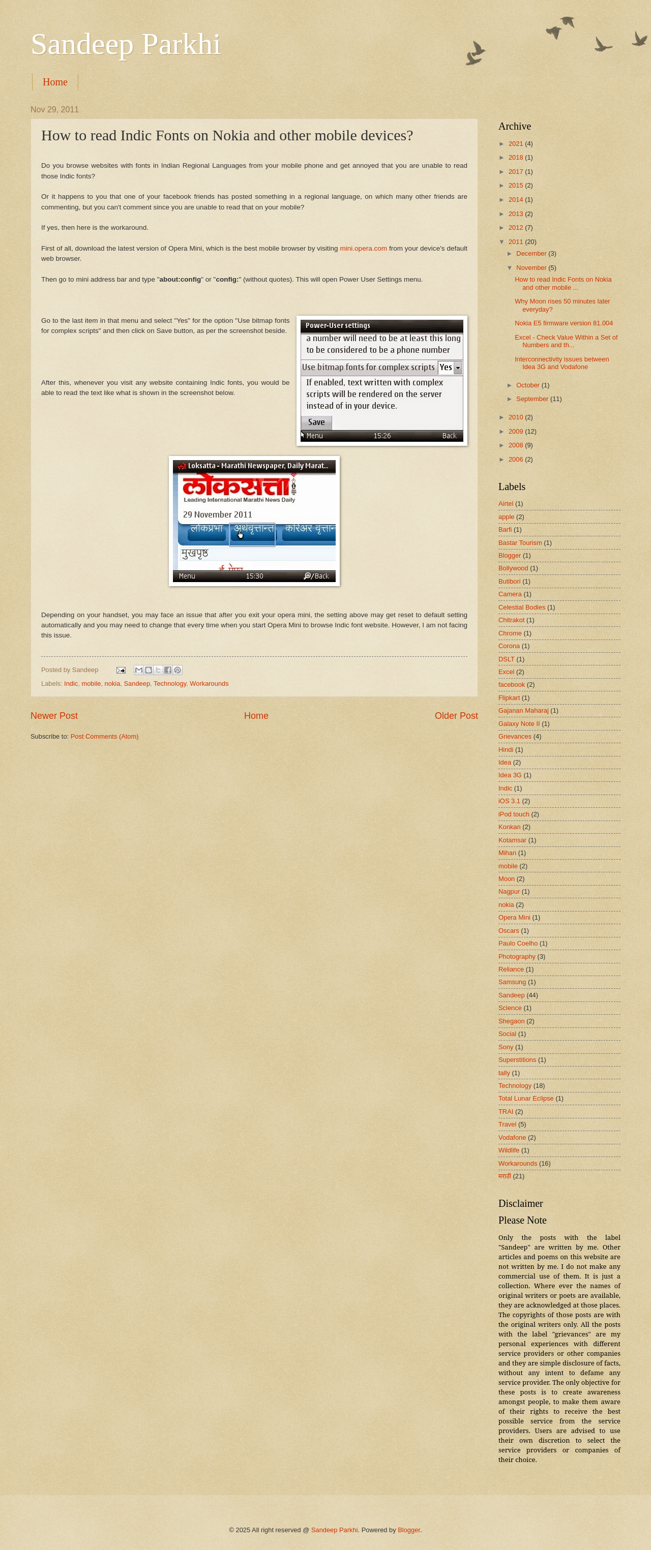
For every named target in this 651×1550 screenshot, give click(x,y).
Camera (510, 594)
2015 (517, 185)
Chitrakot (511, 620)
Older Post (456, 716)
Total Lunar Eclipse (526, 1098)
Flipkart (509, 698)
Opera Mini (514, 917)
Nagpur (509, 891)
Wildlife (509, 1150)
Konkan (509, 827)
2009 (517, 431)
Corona (509, 646)
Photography (517, 956)
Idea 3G (510, 775)
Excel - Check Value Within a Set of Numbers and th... (566, 341)
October (528, 385)
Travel (507, 1124)
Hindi (505, 749)
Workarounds (209, 683)
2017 (517, 171)
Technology (170, 683)
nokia (113, 683)
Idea (504, 762)
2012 (517, 227)
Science (510, 1008)
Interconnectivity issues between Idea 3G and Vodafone (562, 363)
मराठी (504, 1176)
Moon (506, 879)
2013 (517, 214)
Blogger (509, 555)
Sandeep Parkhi (126, 43)
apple (506, 517)
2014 (517, 199)
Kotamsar (512, 840)
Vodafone (512, 1137)
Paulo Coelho (518, 943)
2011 (517, 242)
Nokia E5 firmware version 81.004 (564, 323)
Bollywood (513, 568)
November (532, 267)
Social (507, 1034)
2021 (517, 143)
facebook (511, 684)
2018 (517, 157)
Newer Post (54, 716)
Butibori (509, 581)
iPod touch (513, 814)
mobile (91, 683)
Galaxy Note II (519, 723)
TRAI (505, 1111)
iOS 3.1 (509, 801)
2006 (517, 459)
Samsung (512, 982)
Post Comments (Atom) (105, 736)
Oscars (508, 930)
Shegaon (511, 1021)
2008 (517, 445)
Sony (505, 1047)
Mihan (507, 853)
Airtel (505, 503)
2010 (517, 417)
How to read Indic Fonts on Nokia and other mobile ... (563, 283)
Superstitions (517, 1059)
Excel (506, 672)
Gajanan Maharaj (523, 710)
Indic (71, 683)
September (533, 399)
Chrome (510, 633)
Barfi (505, 529)
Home (55, 81)
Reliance (511, 969)
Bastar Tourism (520, 542)
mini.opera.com (363, 248)
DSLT (506, 659)
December (532, 253)
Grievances (514, 736)
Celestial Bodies (521, 607)
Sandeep (137, 683)
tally (504, 1073)
